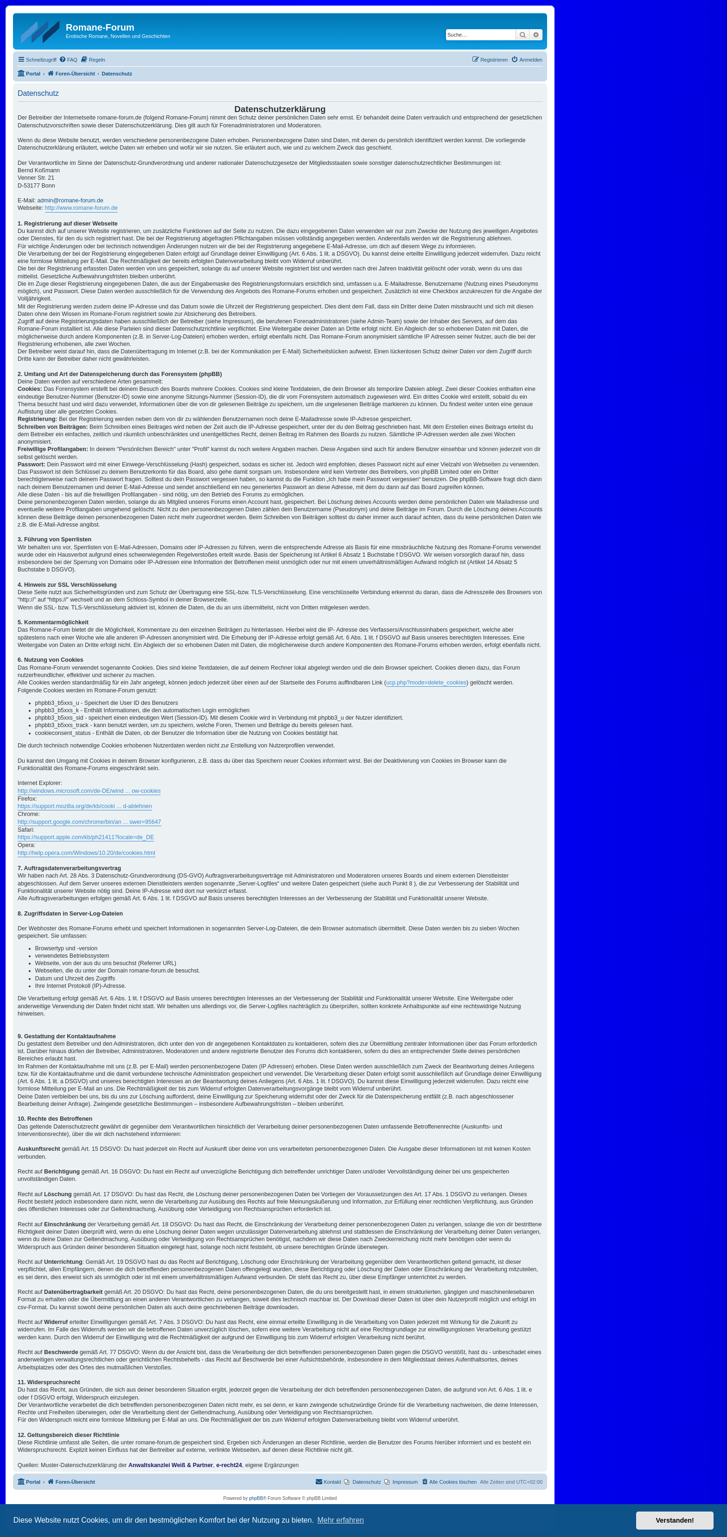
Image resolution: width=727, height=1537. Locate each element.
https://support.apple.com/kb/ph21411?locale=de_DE (86, 837)
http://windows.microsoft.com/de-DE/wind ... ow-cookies (89, 791)
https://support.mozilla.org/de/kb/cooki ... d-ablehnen (85, 806)
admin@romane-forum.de (70, 200)
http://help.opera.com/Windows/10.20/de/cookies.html (86, 853)
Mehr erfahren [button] (340, 1520)
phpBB (256, 1498)
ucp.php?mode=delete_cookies (426, 682)
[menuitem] (68, 59)
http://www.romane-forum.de (81, 208)
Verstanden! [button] (675, 1520)
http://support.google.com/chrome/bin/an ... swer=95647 (89, 822)
